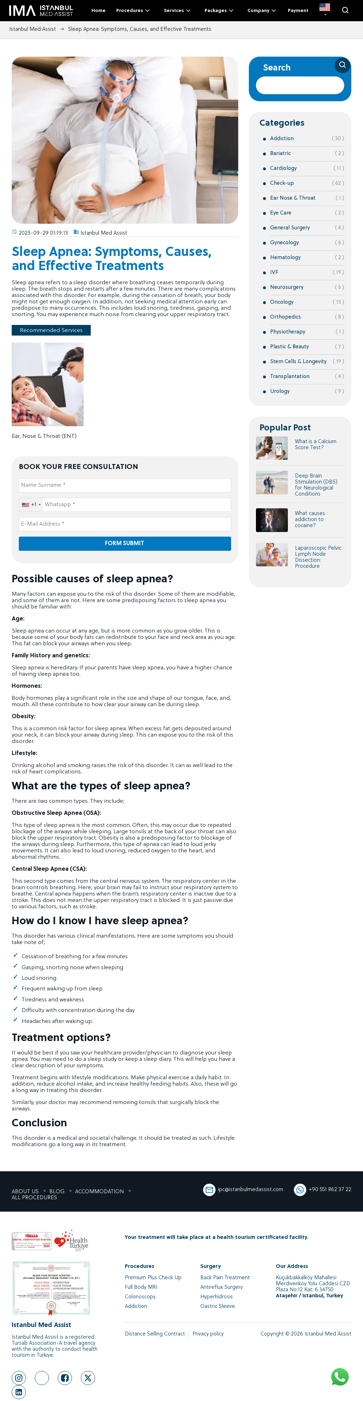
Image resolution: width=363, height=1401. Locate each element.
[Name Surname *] (125, 485)
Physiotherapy (287, 332)
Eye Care (280, 213)
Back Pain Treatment (225, 1278)
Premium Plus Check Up (153, 1278)
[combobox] (31, 504)
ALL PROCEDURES (34, 1198)
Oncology (282, 302)
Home (98, 10)
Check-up (282, 184)
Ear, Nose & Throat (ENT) (44, 436)
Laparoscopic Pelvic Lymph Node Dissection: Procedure (318, 557)
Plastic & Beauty (289, 347)
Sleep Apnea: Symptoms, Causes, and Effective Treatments (139, 30)
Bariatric (280, 154)
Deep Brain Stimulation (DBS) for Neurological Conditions (316, 485)
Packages (220, 10)
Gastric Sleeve (217, 1307)
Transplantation (289, 377)
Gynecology (284, 243)
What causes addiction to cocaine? (310, 520)
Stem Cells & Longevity (298, 362)
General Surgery (290, 228)
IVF (274, 273)
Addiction (282, 139)
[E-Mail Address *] (125, 524)
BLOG (57, 1192)
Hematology (285, 258)
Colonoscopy (140, 1297)
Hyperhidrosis (216, 1297)
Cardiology (283, 169)
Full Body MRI (141, 1288)
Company (262, 10)
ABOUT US (25, 1192)
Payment (298, 10)
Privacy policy (208, 1334)
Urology (280, 392)
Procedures (133, 10)
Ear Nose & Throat (292, 198)
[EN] (325, 10)
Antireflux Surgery (221, 1288)
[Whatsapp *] (125, 505)
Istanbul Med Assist (32, 30)
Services (178, 10)
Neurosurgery (286, 288)
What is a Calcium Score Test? (315, 445)
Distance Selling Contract (155, 1334)
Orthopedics (285, 317)
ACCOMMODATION (99, 1192)
